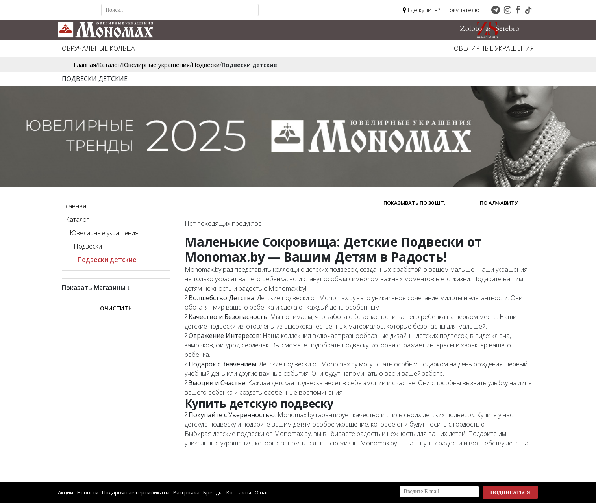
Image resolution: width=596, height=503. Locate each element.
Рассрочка (186, 492)
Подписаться (510, 492)
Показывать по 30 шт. (414, 202)
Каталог (77, 219)
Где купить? (421, 10)
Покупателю (462, 10)
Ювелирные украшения (493, 48)
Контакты (238, 492)
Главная (74, 206)
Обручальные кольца (98, 48)
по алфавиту (499, 202)
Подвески (88, 246)
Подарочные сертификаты (136, 492)
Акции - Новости (78, 492)
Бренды (213, 492)
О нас (261, 492)
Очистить (116, 308)
